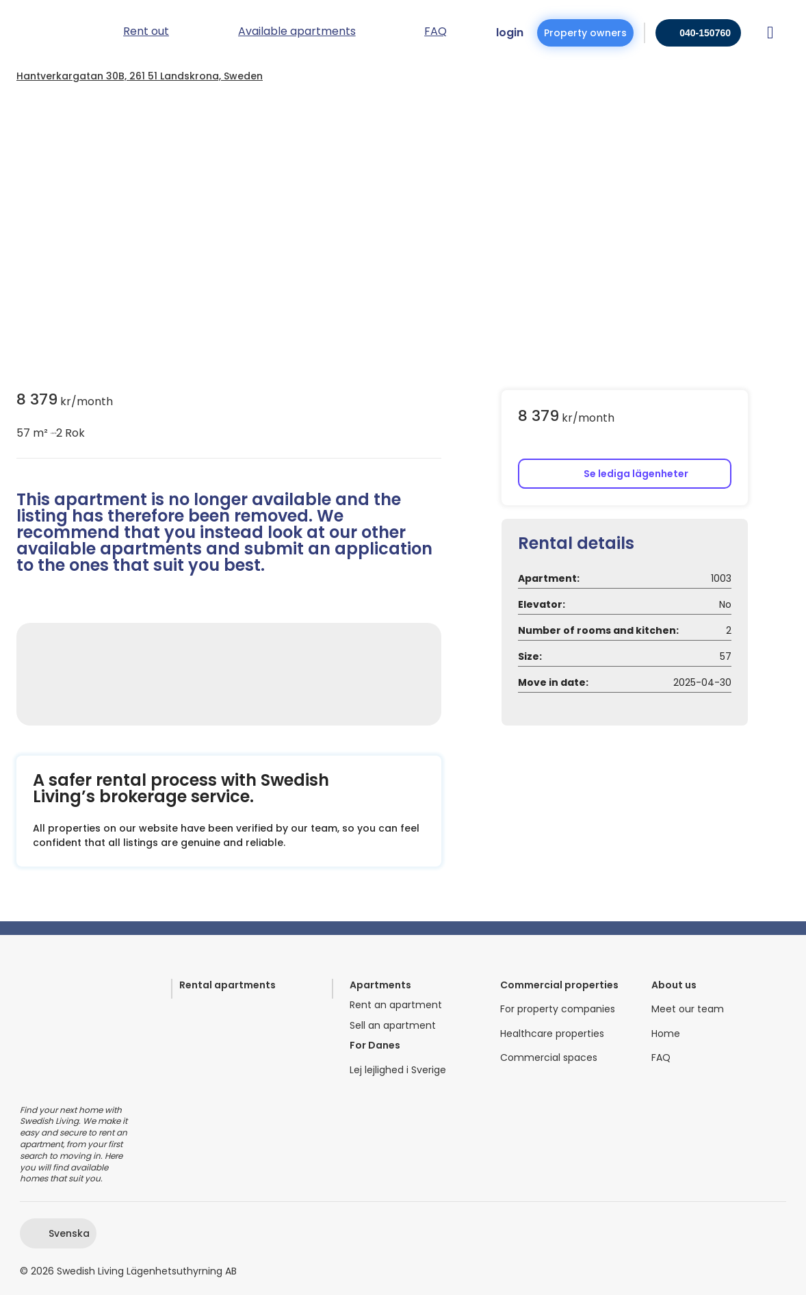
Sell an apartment (393, 1025)
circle (52, 433)
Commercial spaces (548, 1057)
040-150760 (705, 33)
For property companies (557, 1009)
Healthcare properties (552, 1033)
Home (665, 1033)
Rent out (146, 32)
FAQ (661, 1057)
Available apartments (297, 32)
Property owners (585, 33)
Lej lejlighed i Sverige (398, 1070)
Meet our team (687, 1009)
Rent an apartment (396, 1005)
